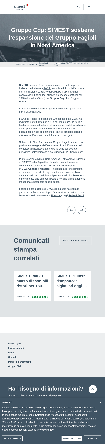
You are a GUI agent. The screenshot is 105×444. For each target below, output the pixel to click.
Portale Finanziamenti (19, 362)
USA (24, 169)
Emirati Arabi (76, 195)
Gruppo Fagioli (58, 98)
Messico (45, 169)
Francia (56, 195)
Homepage (20, 64)
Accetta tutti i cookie (72, 438)
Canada (33, 169)
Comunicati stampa (43, 64)
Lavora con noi (16, 348)
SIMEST (23, 85)
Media (31, 64)
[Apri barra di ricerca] (78, 7)
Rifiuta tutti (92, 438)
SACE (47, 88)
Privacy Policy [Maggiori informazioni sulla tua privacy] (45, 429)
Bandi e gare (14, 343)
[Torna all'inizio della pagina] (93, 389)
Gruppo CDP (14, 366)
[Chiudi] (101, 403)
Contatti (12, 357)
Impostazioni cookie (12, 438)
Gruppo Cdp (59, 91)
